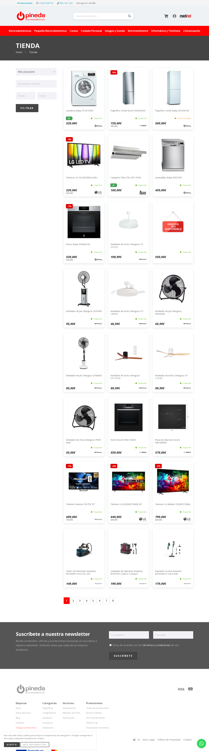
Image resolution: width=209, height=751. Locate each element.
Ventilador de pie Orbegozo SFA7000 (84, 311)
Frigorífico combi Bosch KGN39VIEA (128, 110)
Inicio (19, 52)
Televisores (48, 728)
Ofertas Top (92, 723)
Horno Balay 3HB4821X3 (78, 244)
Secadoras (47, 723)
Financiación (69, 718)
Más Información (34, 744)
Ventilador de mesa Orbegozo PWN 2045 (83, 441)
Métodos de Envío (71, 713)
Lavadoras (47, 718)
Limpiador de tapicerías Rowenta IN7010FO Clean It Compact (126, 572)
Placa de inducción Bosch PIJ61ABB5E (167, 441)
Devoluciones (69, 708)
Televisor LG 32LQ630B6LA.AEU (81, 177)
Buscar (129, 16)
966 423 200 (66, 3)
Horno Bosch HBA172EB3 (123, 439)
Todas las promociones (97, 708)
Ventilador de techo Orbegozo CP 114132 (171, 377)
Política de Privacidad (169, 739)
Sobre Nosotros (23, 713)
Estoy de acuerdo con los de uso (144, 645)
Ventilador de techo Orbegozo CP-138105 (127, 312)
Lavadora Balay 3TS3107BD (79, 110)
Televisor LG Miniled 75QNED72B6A (172, 504)
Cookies (187, 739)
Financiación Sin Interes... (98, 728)
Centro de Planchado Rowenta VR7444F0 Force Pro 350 (81, 572)
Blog (18, 718)
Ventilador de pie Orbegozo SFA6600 (84, 375)
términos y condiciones (156, 645)
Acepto (12, 744)
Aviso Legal (148, 739)
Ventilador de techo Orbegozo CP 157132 (126, 245)
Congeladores (49, 713)
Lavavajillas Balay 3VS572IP (168, 177)
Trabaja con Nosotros (26, 728)
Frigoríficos (47, 708)
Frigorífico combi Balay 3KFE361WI (172, 110)
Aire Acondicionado (95, 718)
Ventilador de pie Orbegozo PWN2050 (168, 312)
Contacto (20, 723)
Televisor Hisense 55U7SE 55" (80, 504)
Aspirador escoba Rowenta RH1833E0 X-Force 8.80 (168, 572)
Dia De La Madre (94, 713)
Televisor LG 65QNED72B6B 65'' (126, 504)
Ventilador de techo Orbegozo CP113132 (125, 377)
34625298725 (46, 3)
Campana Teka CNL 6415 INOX (125, 177)
